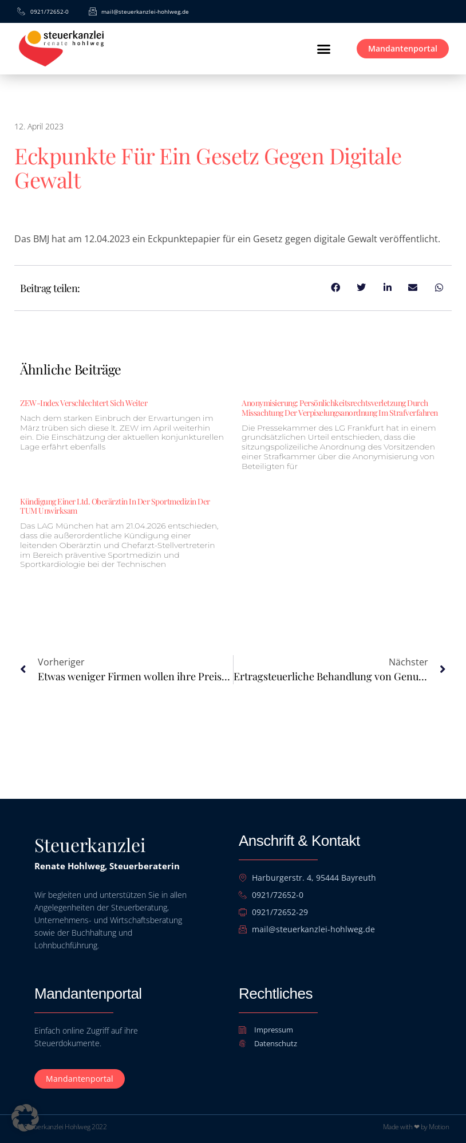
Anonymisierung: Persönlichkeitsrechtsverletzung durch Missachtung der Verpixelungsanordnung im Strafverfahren (340, 407)
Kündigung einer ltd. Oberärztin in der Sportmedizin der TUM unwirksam (115, 506)
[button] (323, 49)
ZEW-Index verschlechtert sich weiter (83, 402)
